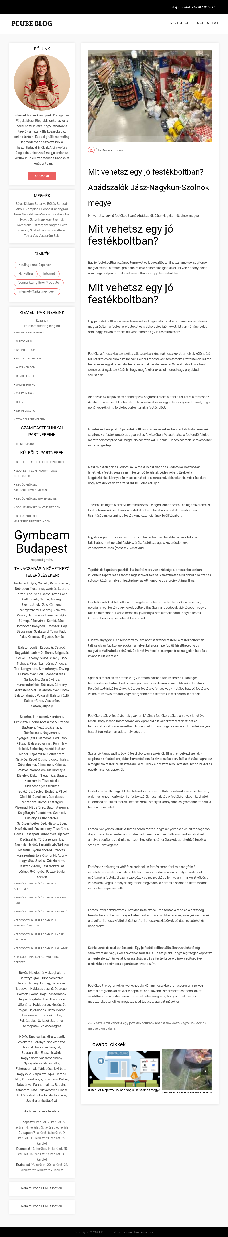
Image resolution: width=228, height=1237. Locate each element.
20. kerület (54, 1165)
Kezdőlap (180, 23)
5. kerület (48, 1127)
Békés (52, 204)
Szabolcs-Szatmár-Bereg (48, 230)
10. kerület (37, 1138)
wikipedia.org (25, 410)
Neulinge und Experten (35, 265)
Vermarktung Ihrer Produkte (38, 283)
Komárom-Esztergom (33, 225)
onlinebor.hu (25, 384)
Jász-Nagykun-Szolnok (47, 220)
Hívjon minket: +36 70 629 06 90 (193, 7)
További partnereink (30, 419)
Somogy (24, 230)
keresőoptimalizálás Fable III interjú (40, 911)
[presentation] (204, 1071)
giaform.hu (24, 341)
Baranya (41, 204)
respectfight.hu (42, 560)
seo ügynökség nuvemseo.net (37, 498)
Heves (25, 220)
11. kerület (53, 1138)
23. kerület (55, 1170)
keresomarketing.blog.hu (42, 326)
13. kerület (38, 1149)
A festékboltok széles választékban (127, 354)
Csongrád (61, 209)
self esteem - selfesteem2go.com (40, 462)
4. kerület (33, 1127)
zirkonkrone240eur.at (30, 332)
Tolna (28, 236)
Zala (57, 236)
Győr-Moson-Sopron (37, 214)
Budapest (46, 209)
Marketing (25, 274)
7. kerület (39, 1133)
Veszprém (46, 236)
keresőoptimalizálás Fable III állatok (41, 948)
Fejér (18, 214)
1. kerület (39, 1122)
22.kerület (39, 1170)
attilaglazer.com (28, 358)
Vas (36, 236)
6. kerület (63, 1127)
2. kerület (54, 1122)
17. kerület (53, 1154)
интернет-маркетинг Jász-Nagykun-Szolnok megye (124, 1090)
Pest (63, 225)
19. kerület (38, 1165)
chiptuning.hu (26, 393)
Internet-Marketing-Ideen (37, 291)
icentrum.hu (25, 444)
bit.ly (20, 402)
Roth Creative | (127, 1232)
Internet (49, 274)
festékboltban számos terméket (120, 321)
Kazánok (42, 321)
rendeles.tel (25, 376)
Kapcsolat (208, 23)
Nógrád (54, 225)
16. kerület (37, 1154)
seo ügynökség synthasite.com (38, 507)
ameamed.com (25, 367)
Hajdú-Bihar (61, 214)
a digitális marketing (55, 137)
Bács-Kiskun (25, 204)
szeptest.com (25, 349)
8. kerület (54, 1133)
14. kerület (54, 1149)
